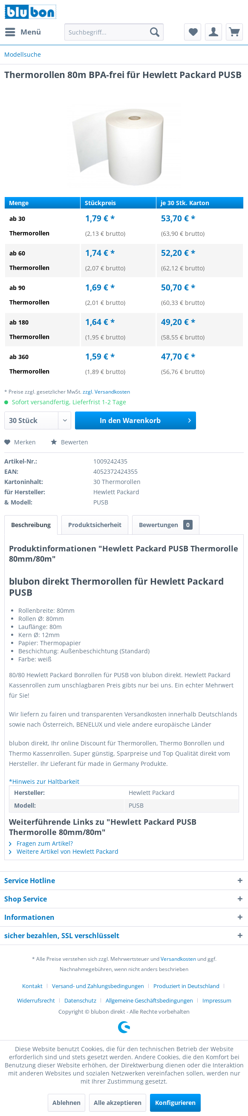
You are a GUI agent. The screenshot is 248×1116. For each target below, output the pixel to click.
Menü (23, 31)
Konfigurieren (175, 1103)
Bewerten (69, 442)
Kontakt (32, 986)
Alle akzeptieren (117, 1103)
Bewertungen (166, 525)
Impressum (216, 1000)
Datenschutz (80, 1000)
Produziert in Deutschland (186, 986)
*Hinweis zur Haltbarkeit (44, 781)
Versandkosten (178, 958)
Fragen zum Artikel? (41, 843)
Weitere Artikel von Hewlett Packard (63, 851)
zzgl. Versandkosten (106, 391)
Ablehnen (66, 1103)
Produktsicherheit (94, 525)
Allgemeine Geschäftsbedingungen (149, 1000)
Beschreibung (31, 525)
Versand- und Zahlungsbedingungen (98, 986)
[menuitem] (22, 32)
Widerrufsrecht (36, 1000)
